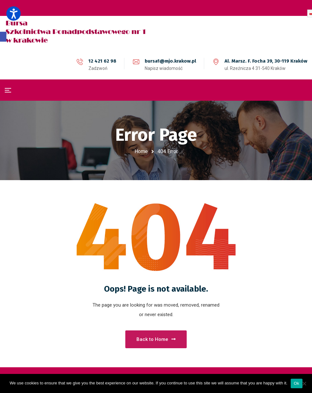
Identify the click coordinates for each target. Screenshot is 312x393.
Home (141, 151)
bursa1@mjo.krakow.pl (170, 61)
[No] (304, 383)
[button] (3, 37)
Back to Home (156, 339)
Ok (296, 383)
